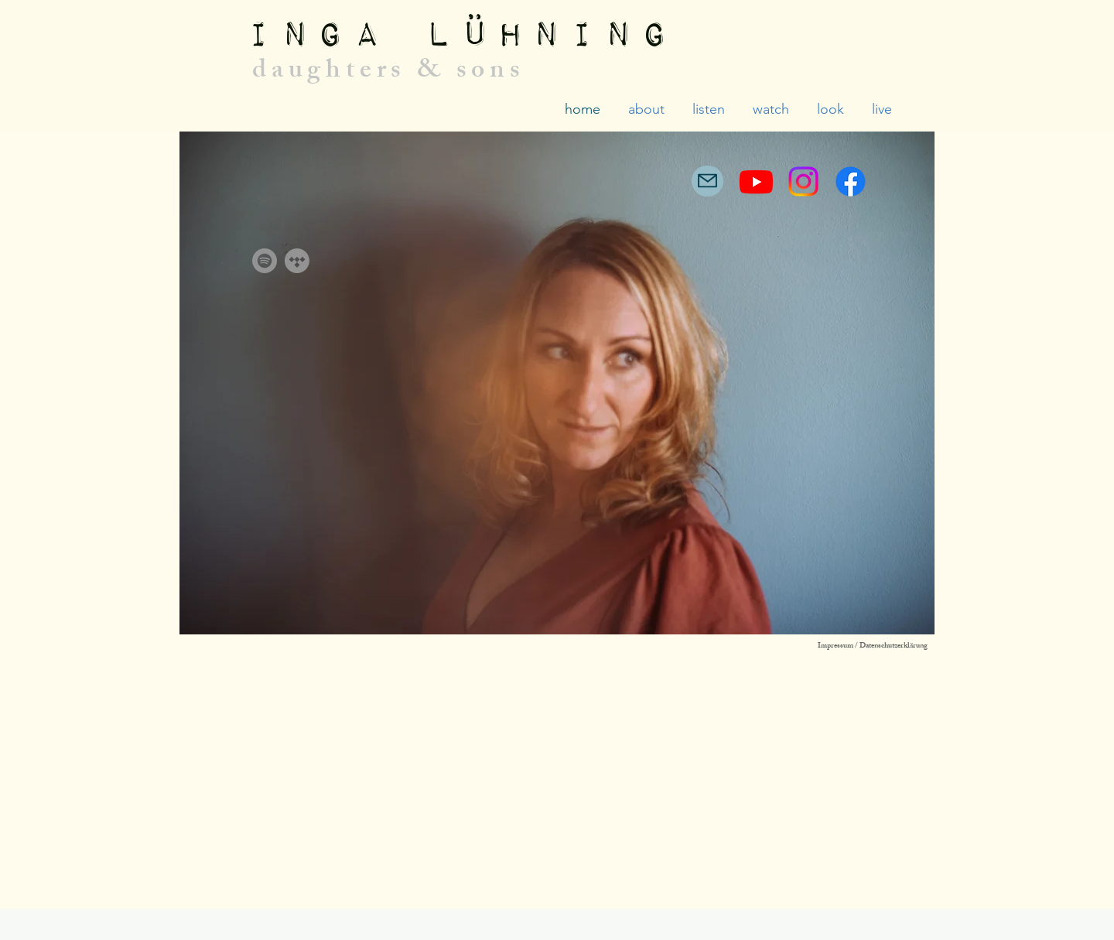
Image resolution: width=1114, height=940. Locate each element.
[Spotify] (264, 260)
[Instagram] (803, 181)
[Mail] (707, 181)
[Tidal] (297, 260)
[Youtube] (756, 181)
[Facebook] (850, 181)
